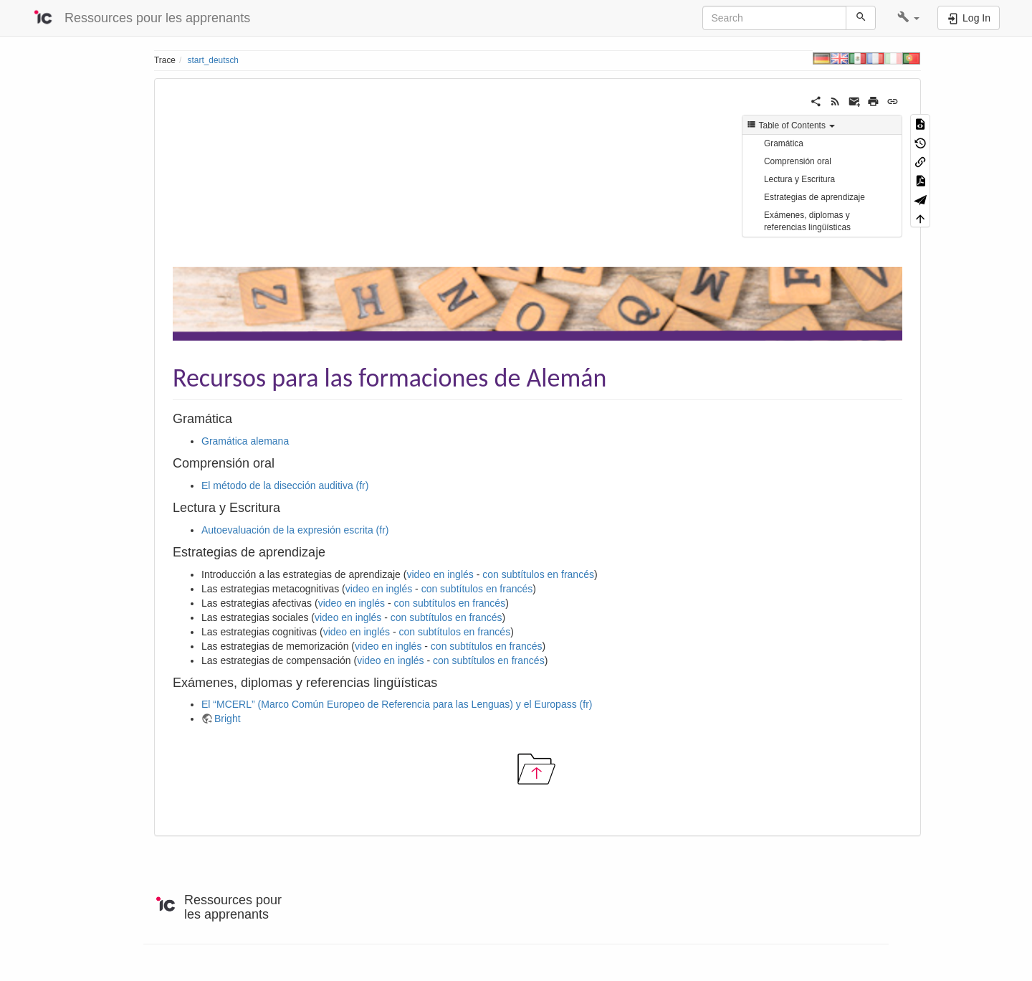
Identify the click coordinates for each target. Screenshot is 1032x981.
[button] (908, 18)
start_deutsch (213, 60)
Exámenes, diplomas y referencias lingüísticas (807, 221)
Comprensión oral (797, 161)
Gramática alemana (245, 441)
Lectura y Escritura (799, 179)
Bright (227, 718)
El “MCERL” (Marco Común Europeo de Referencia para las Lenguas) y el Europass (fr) (396, 704)
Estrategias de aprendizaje (814, 197)
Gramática (783, 143)
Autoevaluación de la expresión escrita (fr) (294, 530)
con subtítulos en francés (538, 574)
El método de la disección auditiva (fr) (284, 485)
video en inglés (439, 574)
